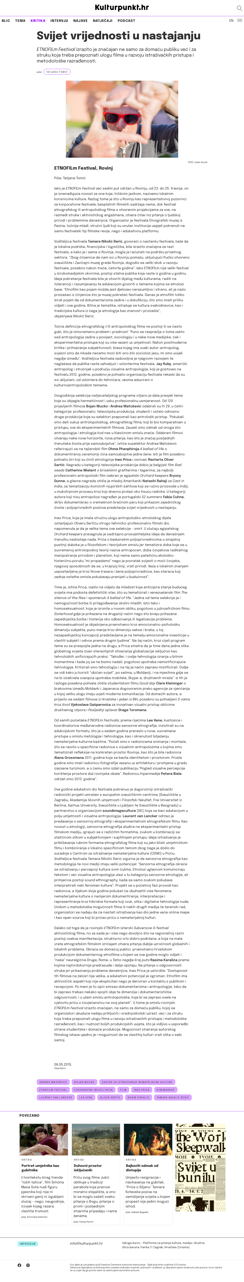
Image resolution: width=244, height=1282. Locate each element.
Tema (20, 21)
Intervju (59, 21)
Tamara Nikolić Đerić (173, 1097)
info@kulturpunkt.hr (86, 1243)
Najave (80, 21)
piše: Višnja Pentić (83, 1222)
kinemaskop (166, 1090)
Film (123, 1090)
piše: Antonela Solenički (34, 1217)
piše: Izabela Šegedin (137, 1212)
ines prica (142, 1090)
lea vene (86, 1097)
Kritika (38, 21)
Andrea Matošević (53, 1082)
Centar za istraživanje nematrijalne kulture (137, 1082)
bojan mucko (84, 1082)
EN (231, 20)
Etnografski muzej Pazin (93, 1090)
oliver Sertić (110, 1097)
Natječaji (103, 21)
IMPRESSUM (28, 1244)
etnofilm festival (53, 1090)
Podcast (126, 21)
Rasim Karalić (138, 1097)
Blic (6, 21)
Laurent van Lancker (55, 1097)
